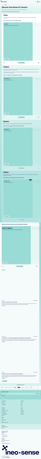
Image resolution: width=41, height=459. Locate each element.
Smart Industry (3, 403)
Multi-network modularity (5, 410)
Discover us (3, 425)
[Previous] (4, 63)
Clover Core (3, 409)
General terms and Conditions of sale (6, 440)
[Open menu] (35, 2)
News (2, 421)
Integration (22, 410)
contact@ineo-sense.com (5, 436)
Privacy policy (3, 439)
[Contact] (37, 2)
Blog (2, 418)
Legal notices (3, 438)
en (39, 1)
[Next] (38, 63)
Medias (3, 417)
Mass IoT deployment (4, 414)
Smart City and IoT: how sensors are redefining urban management (12, 373)
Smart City (3, 402)
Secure (22, 404)
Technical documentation (5, 422)
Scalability (3, 415)
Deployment (22, 411)
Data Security (3, 411)
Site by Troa (3, 441)
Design (22, 409)
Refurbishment (23, 414)
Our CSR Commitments (4, 426)
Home (2, 4)
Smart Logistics (4, 404)
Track (21, 402)
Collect (22, 403)
